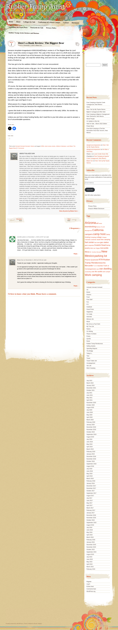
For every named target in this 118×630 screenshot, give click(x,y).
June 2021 (89, 395)
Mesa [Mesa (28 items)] (87, 252)
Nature (88, 329)
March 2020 (89, 420)
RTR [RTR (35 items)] (101, 260)
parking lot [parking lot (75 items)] (100, 255)
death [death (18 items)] (98, 239)
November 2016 (91, 517)
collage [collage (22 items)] (99, 237)
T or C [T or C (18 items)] (95, 266)
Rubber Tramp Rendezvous (94, 343)
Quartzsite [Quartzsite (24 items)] (94, 260)
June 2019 (89, 442)
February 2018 (90, 481)
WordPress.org (90, 591)
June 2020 (89, 412)
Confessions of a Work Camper (49, 22)
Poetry (88, 336)
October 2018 (90, 461)
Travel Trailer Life (91, 361)
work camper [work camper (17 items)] (106, 271)
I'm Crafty (89, 314)
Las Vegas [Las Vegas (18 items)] (96, 248)
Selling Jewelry (90, 346)
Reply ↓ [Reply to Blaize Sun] (76, 286)
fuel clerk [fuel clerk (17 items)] (97, 242)
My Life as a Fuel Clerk (93, 324)
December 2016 (91, 515)
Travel (88, 358)
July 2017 (89, 498)
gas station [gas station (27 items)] (104, 242)
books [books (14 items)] (100, 223)
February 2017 (90, 510)
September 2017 (91, 493)
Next (74, 219)
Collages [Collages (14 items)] (104, 237)
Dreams (88, 294)
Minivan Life (90, 319)
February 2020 (90, 422)
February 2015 (90, 569)
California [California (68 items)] (97, 230)
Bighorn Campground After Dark (95, 112)
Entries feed (90, 586)
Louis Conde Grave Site (101, 154)
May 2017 (89, 503)
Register (88, 581)
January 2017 (90, 513)
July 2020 (89, 410)
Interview (89, 316)
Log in (88, 584)
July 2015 (89, 557)
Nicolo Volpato (38, 623)
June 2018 (89, 471)
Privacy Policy (51, 28)
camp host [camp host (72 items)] (99, 234)
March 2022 (89, 383)
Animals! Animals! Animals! (22, 146)
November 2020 (91, 402)
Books (32, 146)
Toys (87, 356)
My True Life (90, 326)
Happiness (89, 312)
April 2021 (89, 400)
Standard (76, 44)
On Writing (89, 331)
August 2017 (90, 495)
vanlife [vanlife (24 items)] (99, 271)
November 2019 (91, 429)
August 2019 (90, 437)
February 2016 (90, 540)
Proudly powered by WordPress (14, 623)
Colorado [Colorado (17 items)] (87, 239)
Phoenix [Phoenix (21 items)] (87, 260)
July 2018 (89, 468)
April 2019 (89, 446)
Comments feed (91, 589)
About (18, 22)
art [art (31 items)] (97, 223)
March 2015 (89, 566)
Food (87, 297)
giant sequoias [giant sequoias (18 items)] (89, 245)
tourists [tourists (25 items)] (100, 266)
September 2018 (91, 464)
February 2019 (90, 451)
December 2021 (91, 388)
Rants (88, 341)
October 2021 (90, 390)
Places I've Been (91, 334)
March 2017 (89, 508)
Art (87, 290)
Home (11, 22)
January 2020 (90, 424)
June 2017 (89, 500)
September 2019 (91, 434)
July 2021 (89, 393)
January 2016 (90, 542)
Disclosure (75, 23)
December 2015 (91, 544)
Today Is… (89, 353)
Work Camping (90, 368)
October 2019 (90, 432)
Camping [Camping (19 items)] (93, 237)
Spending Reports (91, 348)
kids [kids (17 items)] (91, 248)
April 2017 (89, 505)
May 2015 (89, 562)
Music (88, 321)
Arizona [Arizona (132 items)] (90, 223)
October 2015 (90, 549)
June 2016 (89, 530)
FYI (87, 304)
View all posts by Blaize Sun (68, 211)
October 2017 (90, 491)
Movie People (90, 119)
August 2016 (90, 525)
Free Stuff (89, 299)
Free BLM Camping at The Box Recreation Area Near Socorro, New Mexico (97, 130)
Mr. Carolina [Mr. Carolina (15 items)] (93, 252)
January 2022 (90, 385)
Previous (14, 219)
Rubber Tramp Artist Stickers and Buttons (24, 33)
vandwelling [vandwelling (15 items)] (88, 271)
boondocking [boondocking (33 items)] (90, 227)
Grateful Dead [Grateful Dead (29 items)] (100, 245)
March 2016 (89, 537)
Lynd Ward (70, 146)
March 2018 (89, 478)
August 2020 (90, 407)
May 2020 (89, 415)
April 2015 (89, 564)
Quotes (88, 338)
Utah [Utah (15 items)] (97, 269)
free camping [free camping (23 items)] (105, 239)
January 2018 (90, 483)
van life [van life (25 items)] (94, 271)
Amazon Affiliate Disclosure (96, 208)
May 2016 (89, 532)
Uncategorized (90, 363)
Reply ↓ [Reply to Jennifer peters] (76, 254)
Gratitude (89, 307)
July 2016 (89, 527)
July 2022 (89, 380)
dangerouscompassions (93, 145)
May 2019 (89, 444)
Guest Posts (90, 309)
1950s (42, 146)
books (53, 146)
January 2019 (90, 454)
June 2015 (89, 559)
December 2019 (91, 427)
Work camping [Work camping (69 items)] (93, 274)
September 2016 (91, 522)
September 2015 (91, 552)
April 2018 (89, 476)
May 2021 (89, 397)
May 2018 (89, 473)
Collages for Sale (29, 22)
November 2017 (91, 488)
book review (48, 146)
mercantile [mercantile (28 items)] (104, 248)
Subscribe (90, 190)
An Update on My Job (92, 121)
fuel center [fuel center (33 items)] (89, 242)
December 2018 (91, 456)
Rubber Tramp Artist (35, 6)
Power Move (90, 126)
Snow (88, 107)
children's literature (61, 146)
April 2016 (89, 535)
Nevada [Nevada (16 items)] (99, 252)
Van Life (88, 365)
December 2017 (91, 486)
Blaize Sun (39, 45)
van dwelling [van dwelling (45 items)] (105, 268)
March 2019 (89, 449)
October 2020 (90, 405)
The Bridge (89, 351)
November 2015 (91, 547)
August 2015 (90, 554)
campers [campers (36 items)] (89, 234)
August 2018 (90, 466)
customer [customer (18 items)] (93, 239)
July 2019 (89, 439)
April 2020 (89, 417)
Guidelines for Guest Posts (18, 27)
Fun (87, 302)
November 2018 (91, 459)
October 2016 (90, 520)
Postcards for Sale (36, 28)
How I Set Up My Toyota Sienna (95, 109)
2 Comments (20, 148)
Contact (66, 23)
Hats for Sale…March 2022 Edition (96, 123)
